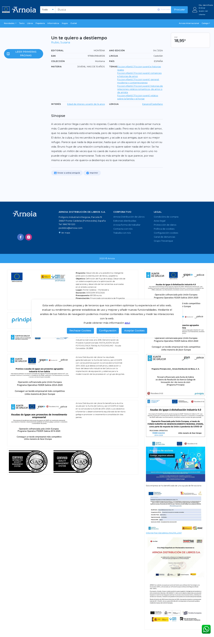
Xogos (65, 23)
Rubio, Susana (60, 42)
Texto (21, 23)
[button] (10, 23)
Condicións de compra (166, 217)
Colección (58, 61)
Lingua (113, 56)
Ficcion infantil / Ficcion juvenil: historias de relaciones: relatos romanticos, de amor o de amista (140, 89)
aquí (127, 322)
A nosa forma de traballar (126, 225)
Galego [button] (205, 23)
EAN (53, 56)
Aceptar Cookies (134, 330)
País (111, 61)
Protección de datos (165, 225)
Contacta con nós (122, 229)
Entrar (202, 8)
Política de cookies (164, 229)
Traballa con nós (122, 233)
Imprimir (92, 173)
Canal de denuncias (164, 237)
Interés (56, 104)
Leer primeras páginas (25, 53)
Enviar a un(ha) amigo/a (67, 173)
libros (30, 23)
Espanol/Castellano (152, 104)
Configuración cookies (166, 233)
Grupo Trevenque (163, 241)
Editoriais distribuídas (124, 221)
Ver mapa (64, 233)
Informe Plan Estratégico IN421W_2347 (164, 533)
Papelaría (40, 23)
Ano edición (117, 50)
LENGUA (114, 104)
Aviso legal (159, 221)
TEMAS (113, 66)
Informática (53, 23)
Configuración (107, 330)
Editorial (57, 50)
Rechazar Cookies (80, 330)
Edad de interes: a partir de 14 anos (86, 104)
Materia (56, 66)
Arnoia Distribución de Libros (128, 217)
